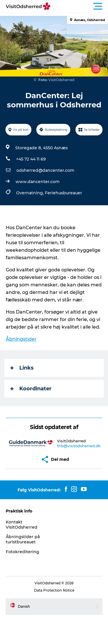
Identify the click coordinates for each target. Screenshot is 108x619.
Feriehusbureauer (63, 192)
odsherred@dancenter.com (45, 170)
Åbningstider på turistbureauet (23, 539)
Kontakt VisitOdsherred (21, 524)
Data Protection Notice (54, 590)
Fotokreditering (22, 551)
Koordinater (31, 388)
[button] (80, 6)
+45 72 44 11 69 (31, 159)
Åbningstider (21, 339)
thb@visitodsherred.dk (79, 445)
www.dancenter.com (38, 181)
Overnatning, (30, 192)
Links (22, 368)
